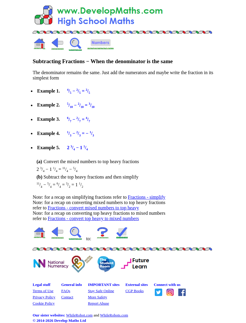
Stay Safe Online (101, 291)
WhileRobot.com (79, 315)
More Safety (97, 297)
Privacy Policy (44, 297)
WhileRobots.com (114, 315)
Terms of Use (43, 291)
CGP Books (134, 291)
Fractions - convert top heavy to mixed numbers (93, 218)
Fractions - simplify (146, 197)
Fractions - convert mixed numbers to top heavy (93, 207)
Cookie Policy (44, 303)
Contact (67, 297)
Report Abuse (98, 303)
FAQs (65, 291)
